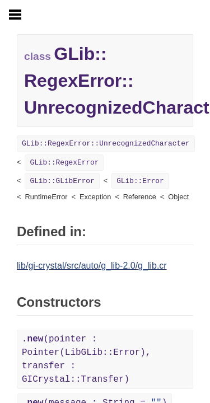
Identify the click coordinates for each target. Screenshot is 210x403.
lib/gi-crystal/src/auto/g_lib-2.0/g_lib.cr (92, 265)
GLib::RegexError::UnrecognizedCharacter (106, 143)
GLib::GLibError (62, 181)
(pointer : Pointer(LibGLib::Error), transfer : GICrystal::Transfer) (86, 359)
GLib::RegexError (64, 162)
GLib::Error (140, 181)
